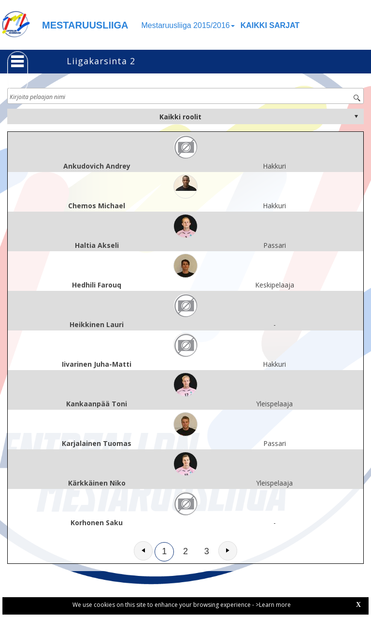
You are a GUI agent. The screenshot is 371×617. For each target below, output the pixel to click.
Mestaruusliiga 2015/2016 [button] (188, 25)
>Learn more (273, 605)
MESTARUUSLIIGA (85, 25)
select (356, 116)
